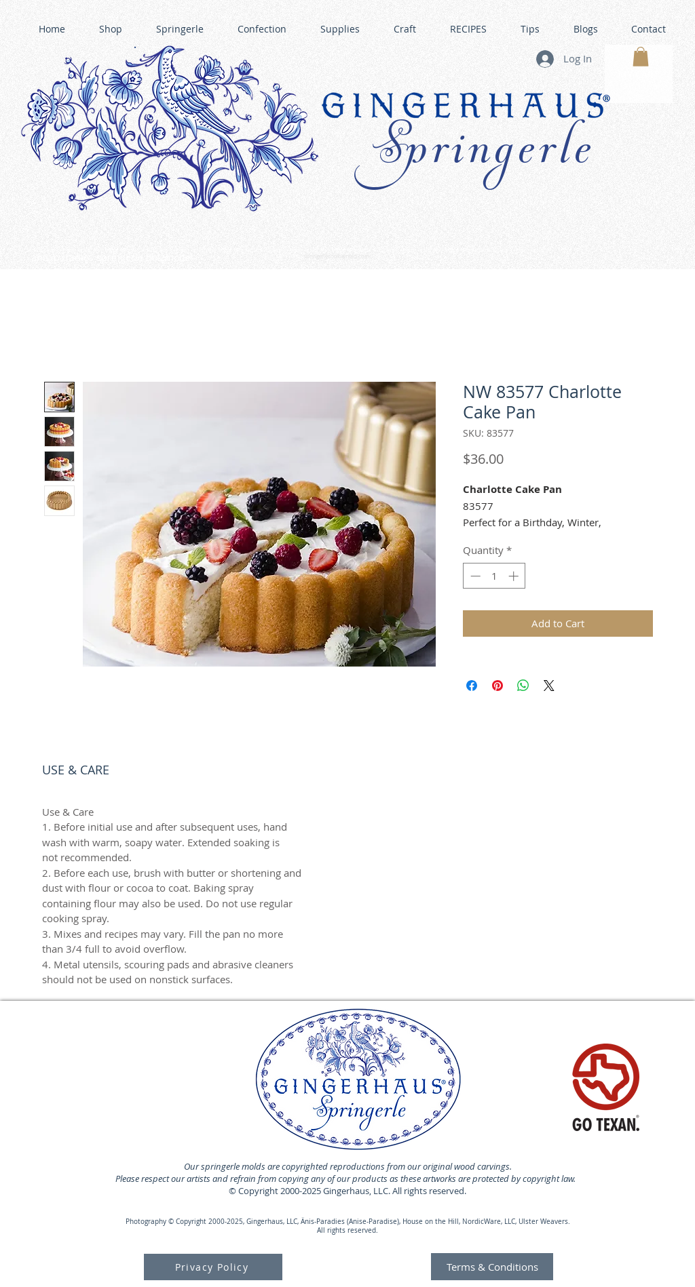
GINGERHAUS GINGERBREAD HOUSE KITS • (476, 251)
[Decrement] (474, 576)
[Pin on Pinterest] (497, 685)
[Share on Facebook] (472, 685)
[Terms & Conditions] (492, 1266)
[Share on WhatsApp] (523, 685)
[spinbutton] (494, 576)
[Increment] (515, 576)
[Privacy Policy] (213, 1267)
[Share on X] (549, 685)
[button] (641, 56)
